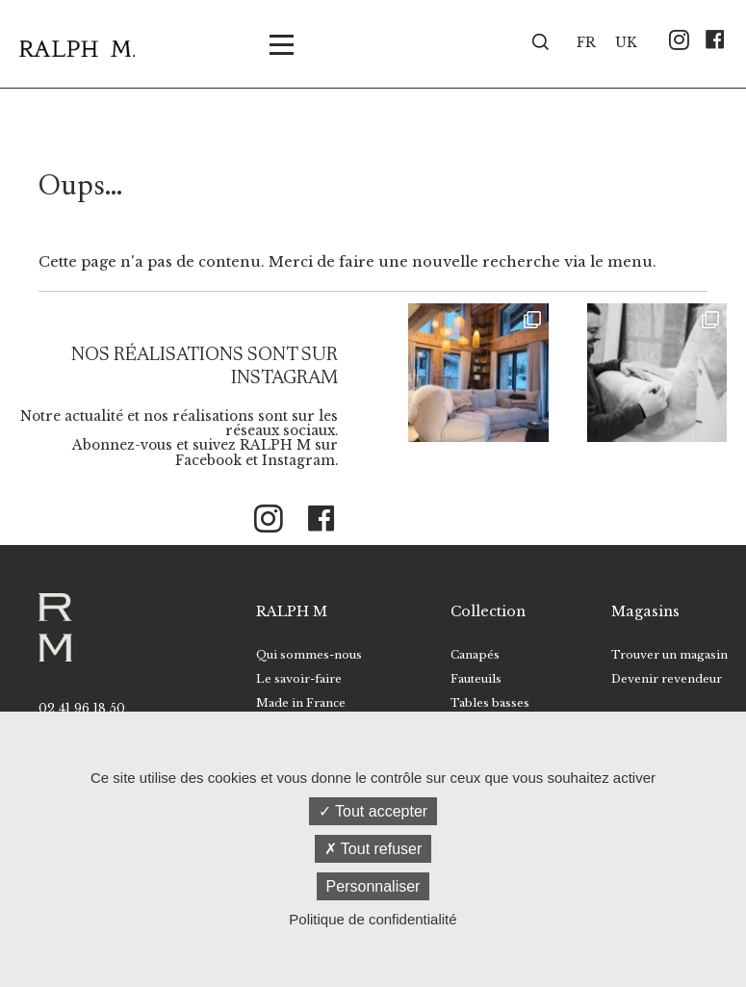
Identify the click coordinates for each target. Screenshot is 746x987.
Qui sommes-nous (309, 655)
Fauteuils (476, 679)
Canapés (475, 655)
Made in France (301, 703)
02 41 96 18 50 (82, 708)
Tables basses (489, 703)
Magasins (645, 611)
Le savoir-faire (299, 679)
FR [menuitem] (586, 43)
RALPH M (291, 611)
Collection (488, 611)
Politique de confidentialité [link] (372, 919)
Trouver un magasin (669, 655)
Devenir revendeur (666, 679)
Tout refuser (373, 849)
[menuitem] (586, 41)
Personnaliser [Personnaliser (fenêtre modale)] (373, 886)
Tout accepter (373, 811)
